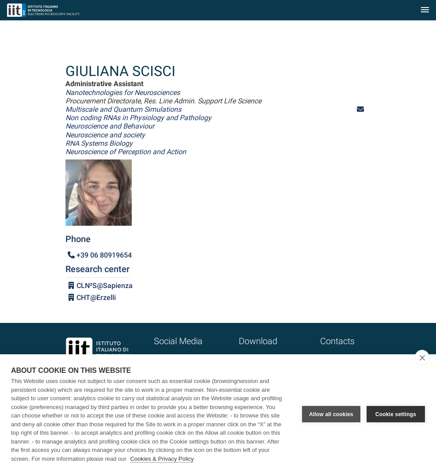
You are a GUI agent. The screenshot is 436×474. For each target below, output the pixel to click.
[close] (422, 357)
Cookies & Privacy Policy (162, 458)
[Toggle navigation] (425, 10)
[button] (360, 109)
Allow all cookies (331, 414)
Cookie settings (395, 414)
